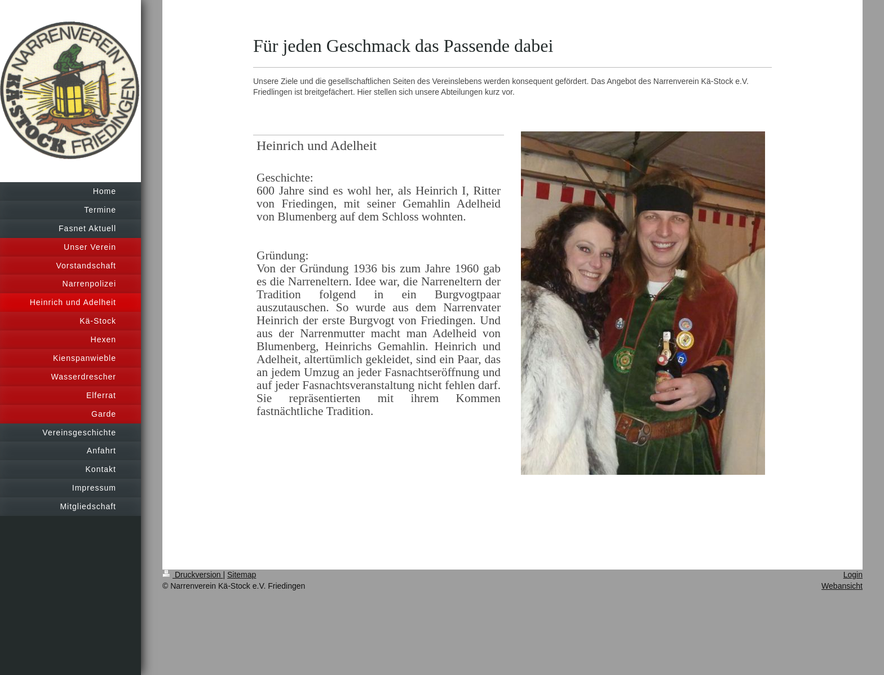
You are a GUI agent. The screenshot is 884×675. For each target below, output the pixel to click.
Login (853, 574)
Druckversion (192, 574)
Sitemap (241, 574)
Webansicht (842, 585)
